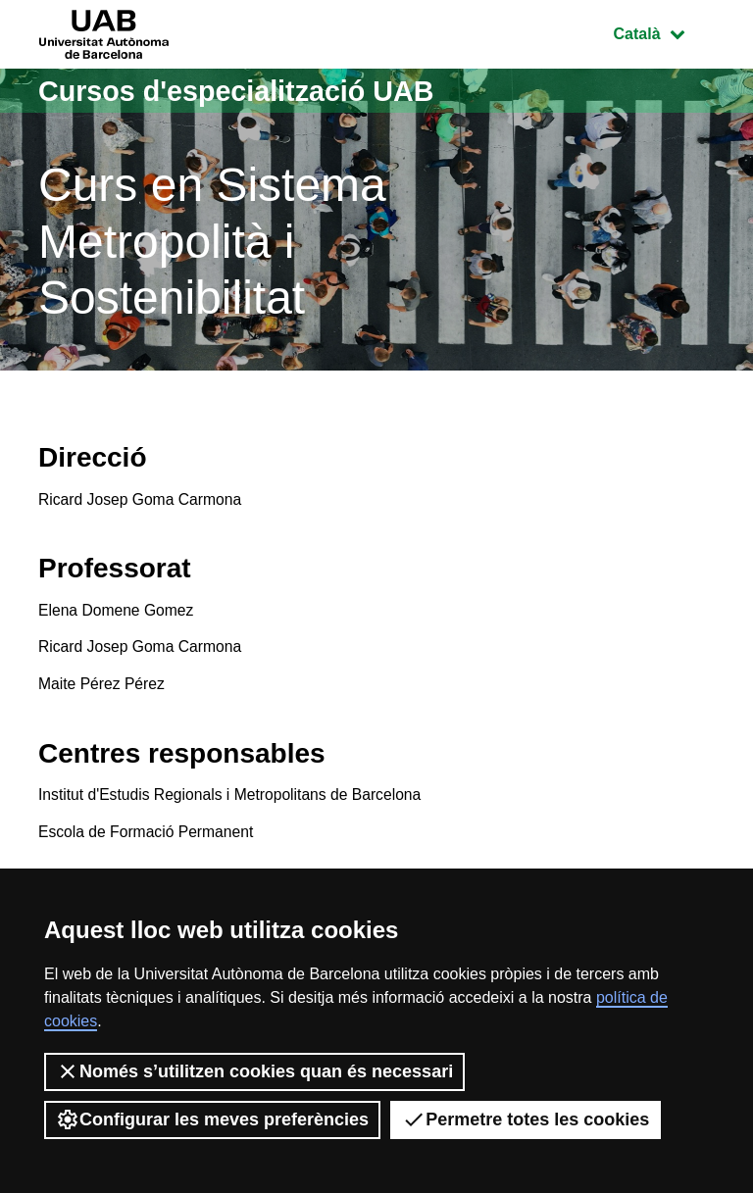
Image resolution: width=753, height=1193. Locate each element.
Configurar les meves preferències (212, 1119)
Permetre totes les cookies (525, 1119)
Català (664, 32)
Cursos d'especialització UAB (245, 91)
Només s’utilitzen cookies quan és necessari (254, 1071)
